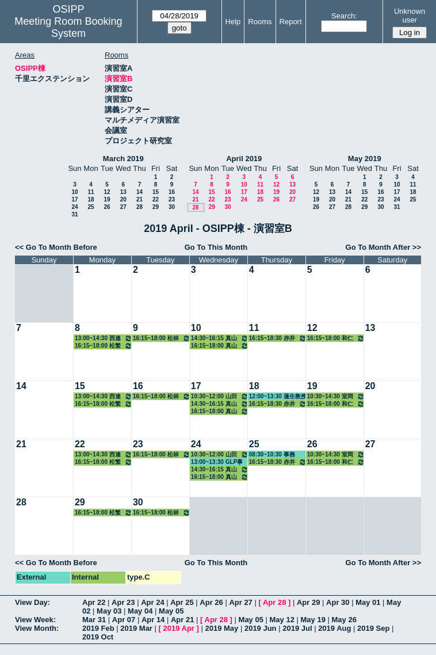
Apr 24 (152, 602)
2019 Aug (334, 628)
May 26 (344, 619)
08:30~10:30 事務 (272, 454)
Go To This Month (216, 247)
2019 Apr (178, 628)
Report (291, 21)
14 (139, 192)
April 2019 (244, 158)
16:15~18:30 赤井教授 (278, 338)
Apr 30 (337, 602)
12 (107, 192)
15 (155, 192)
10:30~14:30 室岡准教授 (336, 396)
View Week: (35, 619)
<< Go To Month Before (56, 247)
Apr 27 (240, 602)
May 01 (367, 602)
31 (74, 214)
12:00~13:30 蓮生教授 (278, 396)
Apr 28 (274, 602)
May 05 (171, 611)
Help (233, 21)
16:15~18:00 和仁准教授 (336, 338)
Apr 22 (93, 602)
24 (74, 207)
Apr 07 (123, 619)
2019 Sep (373, 628)
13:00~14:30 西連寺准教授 (103, 338)
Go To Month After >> (383, 247)
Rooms (259, 21)
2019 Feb (98, 628)
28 (139, 207)
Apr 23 (123, 602)
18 (90, 199)
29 (155, 207)
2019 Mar (136, 628)
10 (74, 192)
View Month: (37, 628)
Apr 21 (182, 619)
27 (123, 207)
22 (155, 199)
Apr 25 (181, 602)
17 (74, 199)
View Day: (32, 602)
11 (90, 192)
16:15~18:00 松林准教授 (161, 338)
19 (107, 199)
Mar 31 (94, 619)
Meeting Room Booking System (68, 27)
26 (107, 207)
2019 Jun (260, 628)
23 (172, 199)
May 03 (109, 611)
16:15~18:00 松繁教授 (103, 345)
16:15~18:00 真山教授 (219, 345)
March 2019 (123, 158)
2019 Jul (297, 628)
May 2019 (364, 158)
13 (123, 192)
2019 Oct (97, 637)
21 (139, 199)
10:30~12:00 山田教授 (219, 396)
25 (90, 207)
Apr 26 (211, 602)
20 (123, 199)
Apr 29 (308, 602)
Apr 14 (153, 619)
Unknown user (409, 15)
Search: (344, 16)
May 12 (282, 619)
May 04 (140, 611)
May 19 (313, 619)
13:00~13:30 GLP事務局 (217, 462)
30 (172, 207)
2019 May (221, 628)
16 (172, 192)
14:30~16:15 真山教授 (219, 338)
